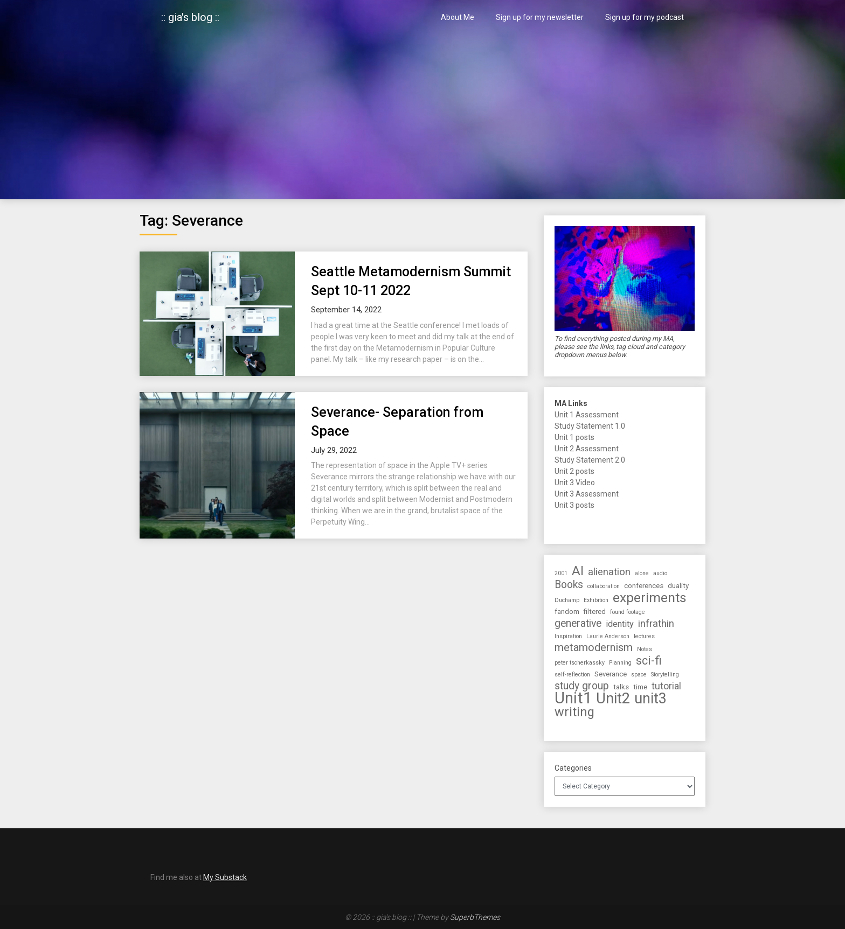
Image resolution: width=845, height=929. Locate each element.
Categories (573, 768)
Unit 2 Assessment (587, 448)
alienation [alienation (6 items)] (609, 572)
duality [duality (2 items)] (678, 586)
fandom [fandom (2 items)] (567, 611)
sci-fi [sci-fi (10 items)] (649, 660)
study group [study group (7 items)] (582, 685)
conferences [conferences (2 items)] (643, 586)
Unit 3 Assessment (587, 494)
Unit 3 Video (575, 482)
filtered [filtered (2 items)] (595, 611)
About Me (457, 17)
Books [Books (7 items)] (569, 584)
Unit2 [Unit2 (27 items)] (613, 698)
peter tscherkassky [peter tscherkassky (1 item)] (580, 662)
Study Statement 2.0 (590, 460)
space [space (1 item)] (639, 674)
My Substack (225, 877)
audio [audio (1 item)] (660, 573)
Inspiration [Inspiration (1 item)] (568, 636)
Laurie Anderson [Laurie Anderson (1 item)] (607, 636)
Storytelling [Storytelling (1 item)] (665, 674)
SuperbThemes (475, 917)
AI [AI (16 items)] (578, 571)
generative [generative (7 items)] (578, 623)
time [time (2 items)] (640, 687)
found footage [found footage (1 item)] (627, 612)
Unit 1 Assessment (587, 414)
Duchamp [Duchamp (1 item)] (567, 600)
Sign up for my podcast (644, 17)
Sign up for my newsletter (540, 17)
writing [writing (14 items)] (574, 712)
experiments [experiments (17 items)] (650, 597)
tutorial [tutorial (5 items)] (666, 686)
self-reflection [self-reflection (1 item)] (572, 674)
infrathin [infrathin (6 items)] (656, 624)
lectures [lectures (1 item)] (644, 636)
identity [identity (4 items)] (620, 624)
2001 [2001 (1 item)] (561, 573)
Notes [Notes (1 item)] (644, 649)
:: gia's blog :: (190, 17)
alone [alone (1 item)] (642, 573)
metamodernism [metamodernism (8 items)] (594, 647)
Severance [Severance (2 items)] (610, 674)
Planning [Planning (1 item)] (620, 662)
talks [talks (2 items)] (621, 687)
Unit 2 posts (574, 471)
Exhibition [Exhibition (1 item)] (596, 600)
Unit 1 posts (574, 437)
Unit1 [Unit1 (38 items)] (573, 698)
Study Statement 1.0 (590, 426)
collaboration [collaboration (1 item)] (603, 586)
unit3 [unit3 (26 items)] (650, 698)
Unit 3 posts (574, 505)
